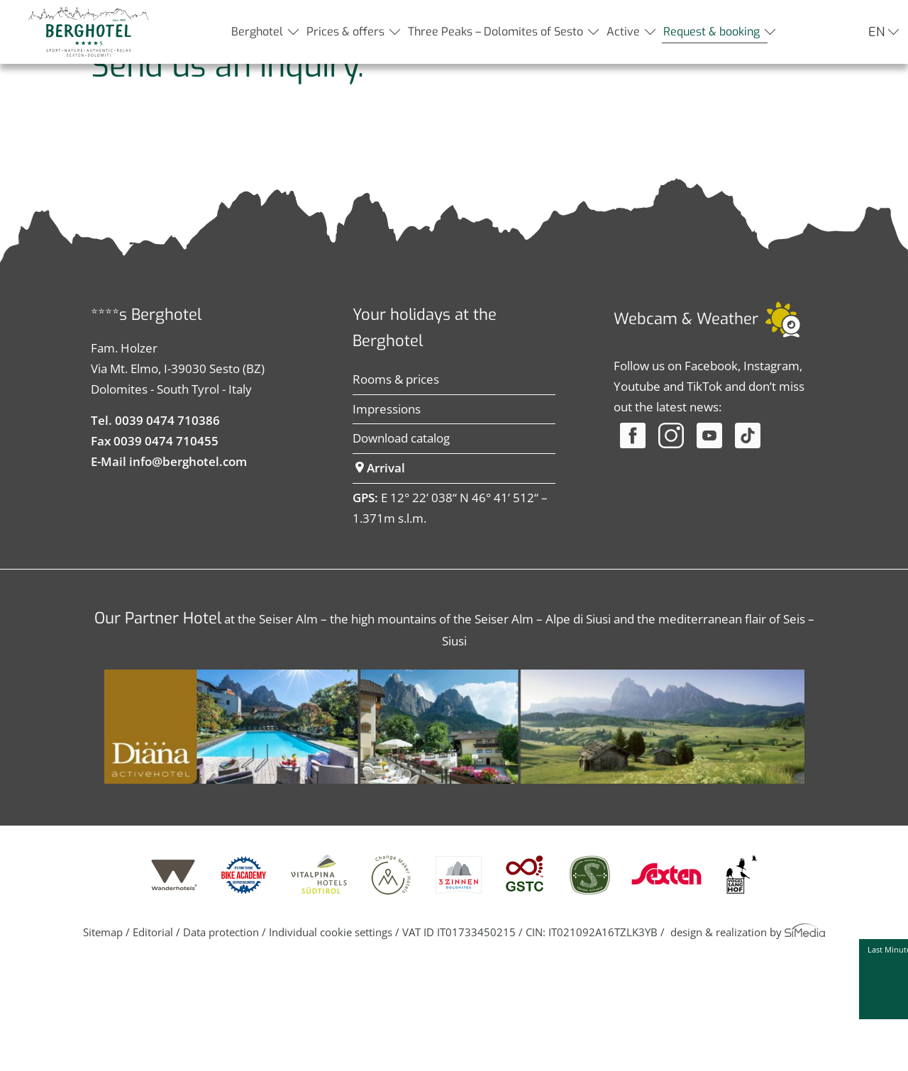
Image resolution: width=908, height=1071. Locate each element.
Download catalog (401, 544)
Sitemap (103, 1038)
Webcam (645, 425)
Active (623, 31)
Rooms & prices (396, 485)
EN (876, 31)
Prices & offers (345, 31)
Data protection (221, 1038)
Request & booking (711, 31)
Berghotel (257, 31)
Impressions (387, 515)
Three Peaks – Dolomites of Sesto (495, 31)
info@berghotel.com (188, 568)
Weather (727, 425)
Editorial (153, 1038)
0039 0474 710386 (167, 526)
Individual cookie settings (330, 1038)
